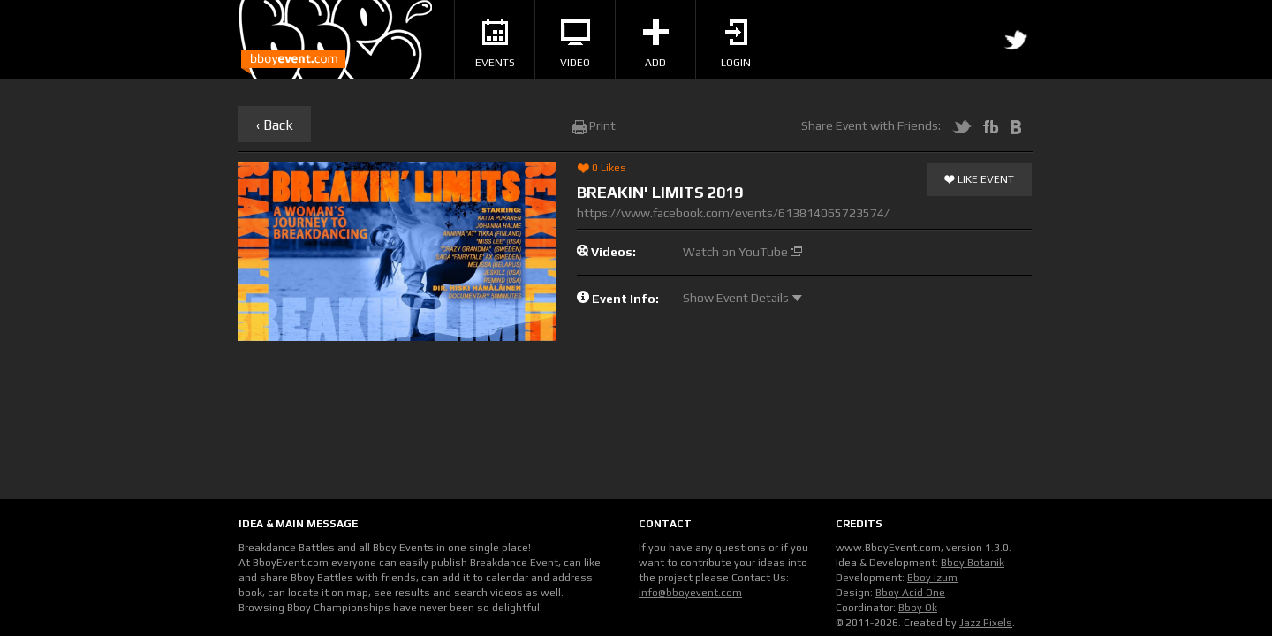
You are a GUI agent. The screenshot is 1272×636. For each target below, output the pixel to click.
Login (736, 44)
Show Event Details (742, 298)
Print (594, 125)
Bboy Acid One (910, 593)
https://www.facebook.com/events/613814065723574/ (733, 213)
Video (575, 44)
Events (495, 44)
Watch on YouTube (742, 252)
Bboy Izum (932, 578)
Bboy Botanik (972, 562)
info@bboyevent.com (690, 593)
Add (656, 44)
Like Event (979, 180)
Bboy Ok (917, 608)
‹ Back (274, 125)
